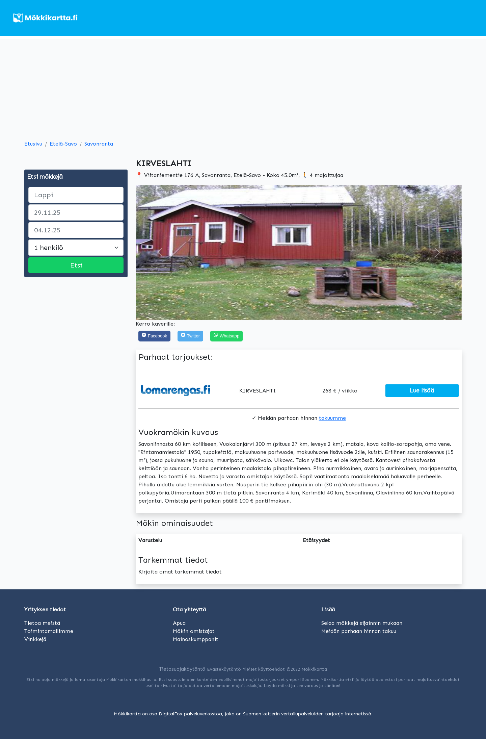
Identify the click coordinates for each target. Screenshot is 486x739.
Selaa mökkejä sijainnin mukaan (361, 623)
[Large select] (76, 247)
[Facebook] (154, 336)
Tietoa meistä (42, 623)
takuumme (332, 418)
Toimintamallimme (48, 631)
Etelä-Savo (63, 144)
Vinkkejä (35, 639)
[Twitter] (190, 336)
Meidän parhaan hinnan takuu (358, 631)
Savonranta (98, 144)
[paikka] (76, 195)
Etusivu (33, 144)
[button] (160, 252)
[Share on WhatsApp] (226, 336)
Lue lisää (422, 390)
